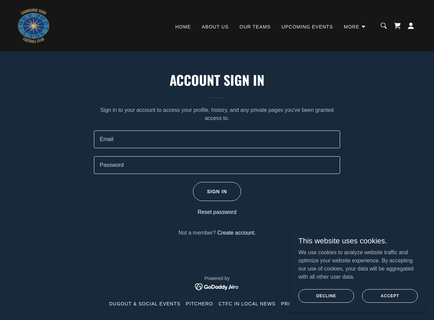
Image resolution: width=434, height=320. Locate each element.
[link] (33, 25)
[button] (355, 27)
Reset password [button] (217, 212)
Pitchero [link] (199, 303)
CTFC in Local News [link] (246, 303)
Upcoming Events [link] (307, 26)
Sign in (217, 191)
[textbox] (217, 139)
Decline (326, 295)
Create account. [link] (236, 233)
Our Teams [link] (255, 26)
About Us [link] (215, 26)
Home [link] (183, 26)
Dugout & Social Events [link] (144, 303)
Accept (390, 295)
